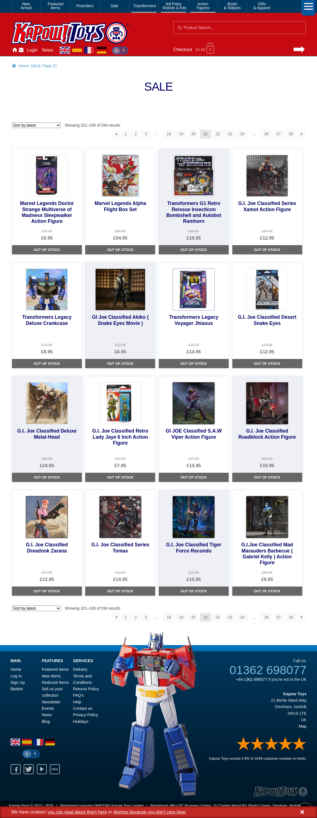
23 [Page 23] (230, 134)
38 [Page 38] (291, 134)
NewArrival (26, 6)
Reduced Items (55, 682)
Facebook (16, 769)
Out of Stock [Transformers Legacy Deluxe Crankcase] (47, 364)
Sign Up (18, 682)
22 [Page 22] (218, 134)
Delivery (80, 669)
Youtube (42, 769)
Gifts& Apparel (261, 6)
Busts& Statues (232, 6)
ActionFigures (202, 6)
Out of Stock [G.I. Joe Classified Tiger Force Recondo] (194, 591)
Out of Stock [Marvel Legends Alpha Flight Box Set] (120, 250)
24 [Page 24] (242, 134)
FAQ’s (78, 695)
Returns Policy (86, 689)
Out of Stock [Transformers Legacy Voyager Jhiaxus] (194, 364)
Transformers (144, 6)
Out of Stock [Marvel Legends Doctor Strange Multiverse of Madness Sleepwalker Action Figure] (47, 250)
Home (14, 50)
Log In (16, 676)
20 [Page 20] (193, 134)
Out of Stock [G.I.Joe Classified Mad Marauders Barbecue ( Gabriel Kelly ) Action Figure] (267, 591)
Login (32, 50)
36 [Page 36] (266, 134)
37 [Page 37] (278, 134)
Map (302, 726)
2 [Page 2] (136, 134)
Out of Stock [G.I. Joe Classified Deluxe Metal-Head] (47, 477)
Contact (21, 50)
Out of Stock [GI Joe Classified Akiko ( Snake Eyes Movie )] (120, 364)
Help (77, 702)
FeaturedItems (55, 6)
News (47, 50)
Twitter (29, 769)
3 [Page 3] (146, 134)
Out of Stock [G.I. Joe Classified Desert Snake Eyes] (267, 364)
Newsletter (51, 702)
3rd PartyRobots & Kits (174, 6)
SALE (36, 66)
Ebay (55, 769)
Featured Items (55, 669)
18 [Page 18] (169, 134)
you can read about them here (77, 812)
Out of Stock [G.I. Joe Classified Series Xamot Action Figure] (267, 250)
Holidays (80, 721)
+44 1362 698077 (251, 679)
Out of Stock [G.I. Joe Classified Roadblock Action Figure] (267, 477)
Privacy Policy (85, 715)
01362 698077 (268, 670)
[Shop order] (36, 125)
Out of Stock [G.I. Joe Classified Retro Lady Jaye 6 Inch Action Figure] (120, 477)
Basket (17, 689)
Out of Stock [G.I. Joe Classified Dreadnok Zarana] (47, 591)
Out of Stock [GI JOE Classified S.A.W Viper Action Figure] (194, 477)
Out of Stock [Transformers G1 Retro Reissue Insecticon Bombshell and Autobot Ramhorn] (194, 250)
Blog (46, 721)
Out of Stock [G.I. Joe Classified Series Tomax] (120, 591)
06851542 (102, 805)
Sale (114, 6)
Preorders (84, 6)
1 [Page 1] (126, 134)
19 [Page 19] (181, 134)
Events (48, 708)
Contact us (82, 708)
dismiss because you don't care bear (149, 812)
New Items (51, 676)
